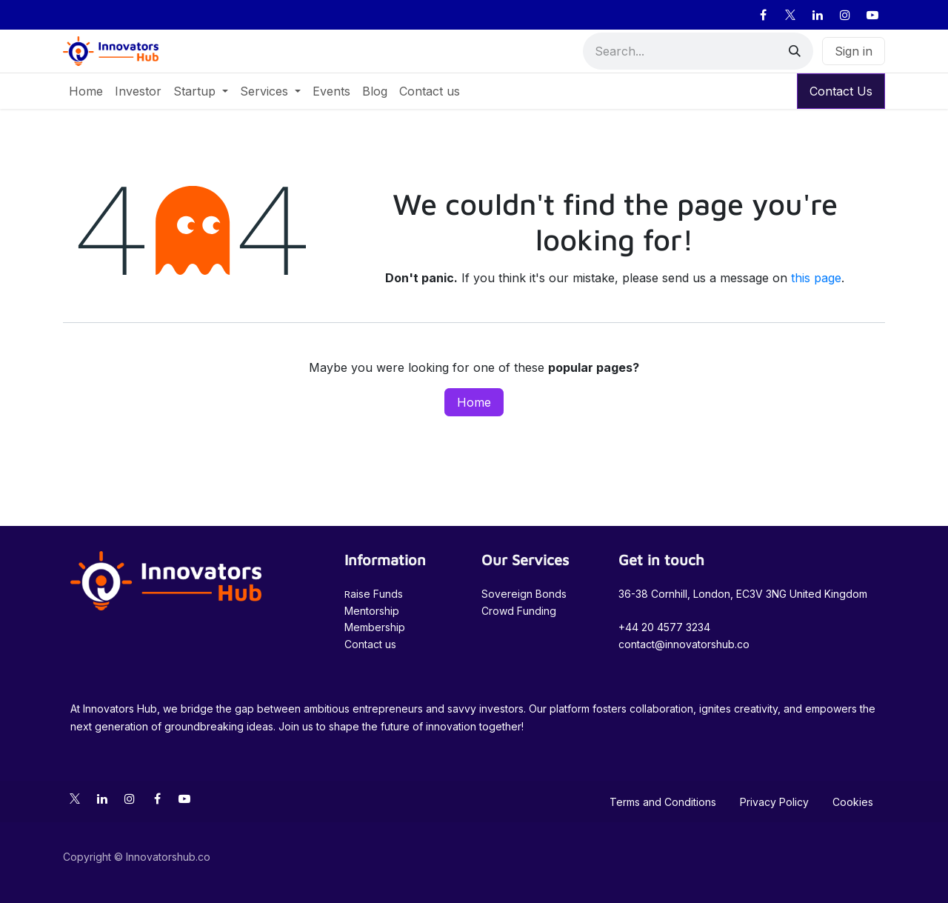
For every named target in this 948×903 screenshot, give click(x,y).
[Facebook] (763, 15)
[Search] (794, 51)
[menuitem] (86, 91)
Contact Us (841, 91)
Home (474, 402)
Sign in (853, 51)
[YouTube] (872, 15)
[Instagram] (845, 15)
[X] (790, 15)
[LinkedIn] (818, 15)
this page (816, 277)
